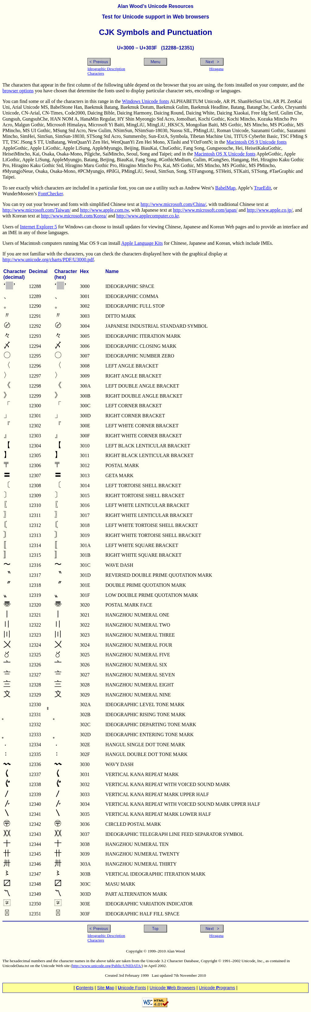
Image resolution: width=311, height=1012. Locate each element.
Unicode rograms (217, 987)
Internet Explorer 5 (38, 226)
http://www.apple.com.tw (104, 210)
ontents (85, 987)
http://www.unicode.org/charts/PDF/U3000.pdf (48, 259)
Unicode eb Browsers (172, 987)
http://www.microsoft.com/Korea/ (74, 215)
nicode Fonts (132, 987)
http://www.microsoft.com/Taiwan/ (36, 210)
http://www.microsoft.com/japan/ (205, 210)
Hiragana (216, 69)
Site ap (105, 987)
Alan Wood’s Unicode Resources (155, 6)
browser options (18, 90)
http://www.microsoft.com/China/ (173, 204)
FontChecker (50, 193)
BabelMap (225, 187)
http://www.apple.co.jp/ (270, 210)
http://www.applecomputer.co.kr (147, 215)
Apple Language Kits (142, 243)
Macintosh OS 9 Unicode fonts (256, 142)
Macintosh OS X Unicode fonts (224, 153)
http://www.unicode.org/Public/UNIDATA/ (107, 965)
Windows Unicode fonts (145, 101)
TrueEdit (262, 187)
